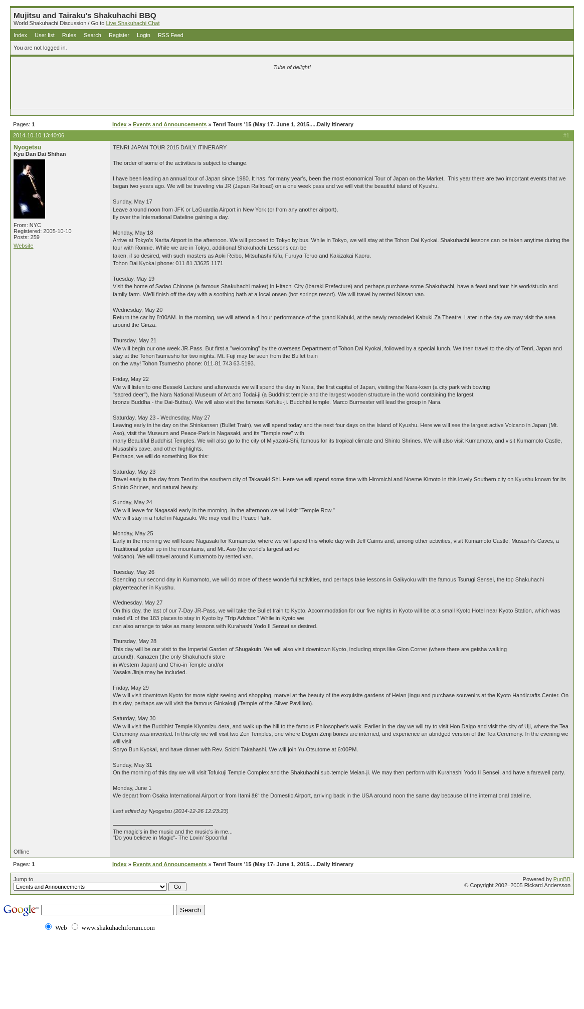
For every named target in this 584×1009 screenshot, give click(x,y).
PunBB (561, 879)
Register (119, 35)
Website (24, 246)
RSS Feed (170, 35)
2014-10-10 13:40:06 (38, 135)
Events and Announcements (170, 124)
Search (92, 35)
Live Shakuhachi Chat (132, 23)
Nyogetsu (27, 147)
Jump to (100, 883)
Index (20, 35)
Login (143, 35)
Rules (69, 35)
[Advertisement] (174, 91)
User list (45, 35)
